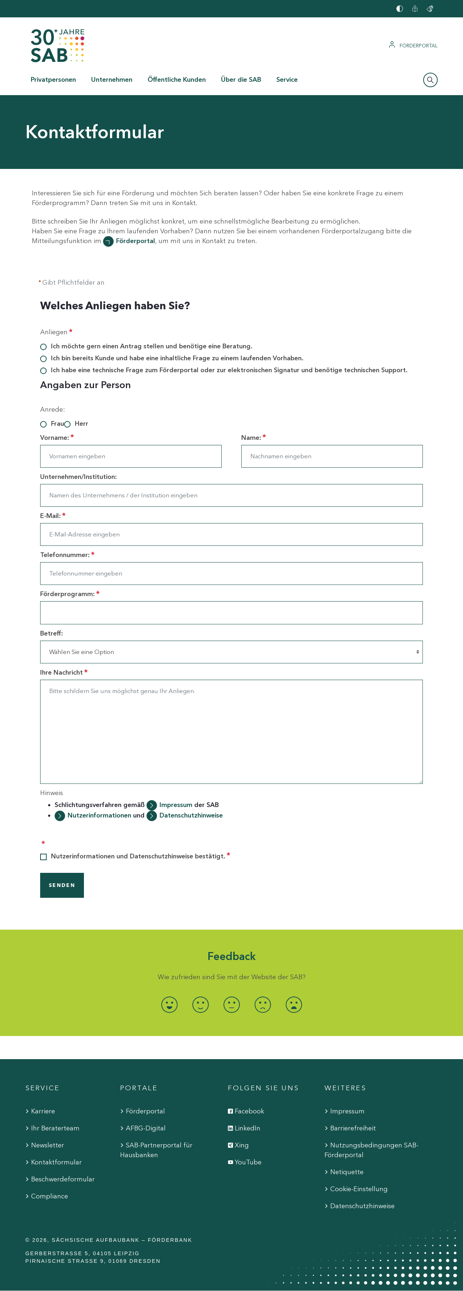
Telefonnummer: (67, 555)
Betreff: (51, 633)
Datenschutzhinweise (191, 815)
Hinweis (51, 793)
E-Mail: (52, 516)
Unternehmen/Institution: (78, 477)
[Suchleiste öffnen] (430, 80)
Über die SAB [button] (241, 80)
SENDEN (62, 885)
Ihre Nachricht (64, 672)
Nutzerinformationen (99, 815)
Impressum (177, 805)
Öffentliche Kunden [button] (177, 80)
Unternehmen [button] (111, 80)
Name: (253, 438)
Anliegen (56, 332)
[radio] (169, 1005)
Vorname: (57, 438)
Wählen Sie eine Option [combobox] (81, 651)
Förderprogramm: (69, 594)
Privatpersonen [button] (53, 80)
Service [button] (287, 80)
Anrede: (52, 409)
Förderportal (135, 241)
